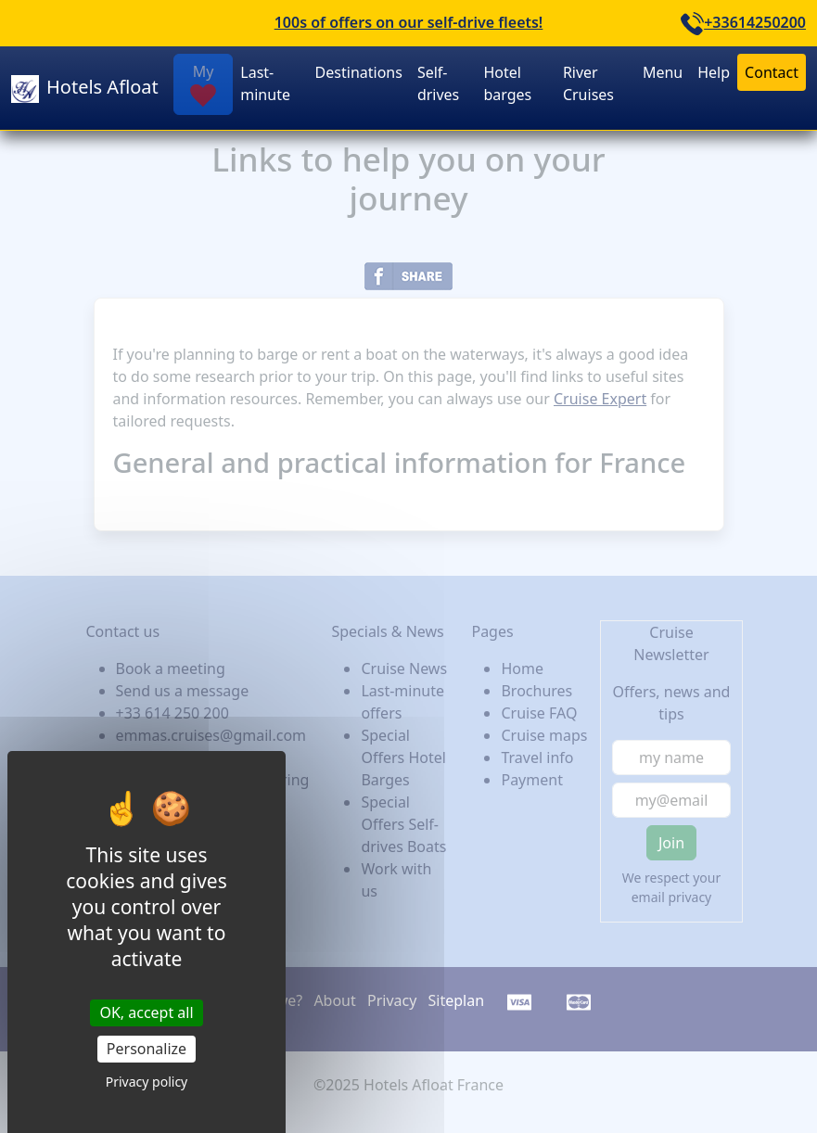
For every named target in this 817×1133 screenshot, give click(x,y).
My (203, 84)
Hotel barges (507, 83)
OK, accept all (146, 1012)
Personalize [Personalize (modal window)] (146, 1048)
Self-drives (438, 83)
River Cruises (588, 83)
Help (713, 72)
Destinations (358, 72)
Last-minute (265, 83)
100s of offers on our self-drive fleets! (408, 22)
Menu (663, 72)
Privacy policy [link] (147, 1081)
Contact (771, 72)
